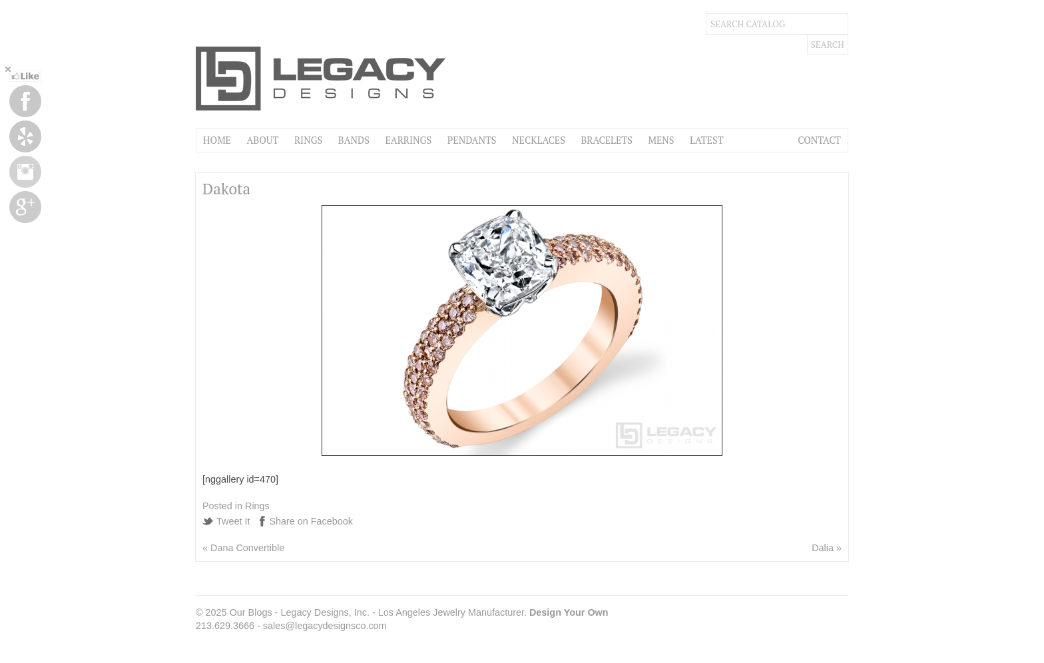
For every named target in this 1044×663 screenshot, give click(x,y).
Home (217, 140)
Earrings (408, 140)
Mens (661, 140)
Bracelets (607, 140)
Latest (706, 140)
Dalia (823, 548)
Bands (354, 140)
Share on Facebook (311, 521)
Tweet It (233, 521)
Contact (819, 140)
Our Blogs (251, 612)
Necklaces (538, 140)
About (262, 140)
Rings (308, 140)
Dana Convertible (247, 548)
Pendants (472, 140)
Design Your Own (569, 612)
